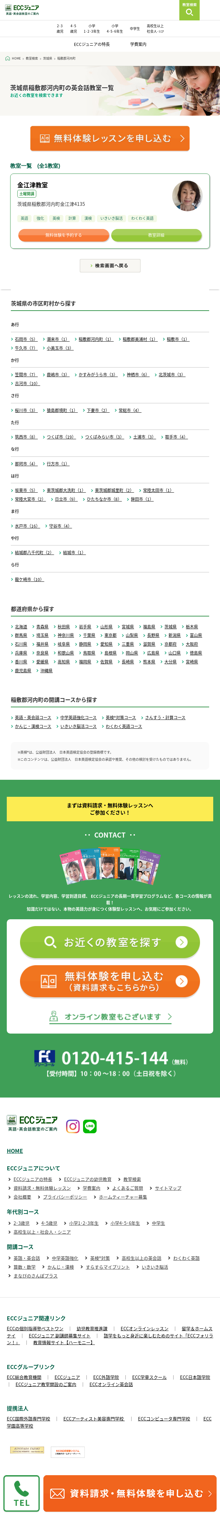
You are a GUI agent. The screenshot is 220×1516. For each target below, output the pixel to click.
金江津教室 (32, 185)
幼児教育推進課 (92, 1328)
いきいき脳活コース (78, 726)
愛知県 (106, 644)
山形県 (106, 627)
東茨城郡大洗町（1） (66, 490)
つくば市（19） (61, 437)
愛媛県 (42, 662)
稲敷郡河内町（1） (96, 339)
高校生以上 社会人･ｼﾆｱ (155, 28)
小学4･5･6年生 (125, 1223)
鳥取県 (89, 653)
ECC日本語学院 (195, 1377)
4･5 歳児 (73, 28)
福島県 (149, 627)
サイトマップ (168, 1188)
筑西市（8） (26, 437)
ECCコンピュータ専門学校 (164, 1418)
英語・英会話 (27, 1258)
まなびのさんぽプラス (36, 1275)
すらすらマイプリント (108, 1267)
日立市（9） (66, 499)
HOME (15, 1151)
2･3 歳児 (60, 28)
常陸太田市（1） (158, 490)
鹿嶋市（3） (58, 375)
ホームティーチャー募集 (123, 1196)
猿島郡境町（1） (62, 410)
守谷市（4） (60, 526)
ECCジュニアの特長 (92, 44)
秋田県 (64, 627)
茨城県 (170, 627)
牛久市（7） (26, 348)
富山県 (196, 635)
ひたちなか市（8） (104, 499)
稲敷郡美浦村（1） (140, 339)
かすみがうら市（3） (98, 375)
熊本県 (149, 662)
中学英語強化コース (78, 717)
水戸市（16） (27, 526)
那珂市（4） (26, 464)
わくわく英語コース (124, 726)
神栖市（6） (138, 375)
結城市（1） (74, 552)
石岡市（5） (26, 339)
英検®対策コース (121, 717)
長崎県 (128, 662)
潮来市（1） (58, 339)
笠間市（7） (26, 375)
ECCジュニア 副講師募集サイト (60, 1335)
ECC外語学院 (106, 1377)
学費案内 (138, 44)
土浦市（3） (144, 437)
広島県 (153, 653)
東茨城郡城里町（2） (114, 490)
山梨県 (132, 635)
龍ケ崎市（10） (29, 579)
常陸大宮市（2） (30, 499)
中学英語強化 (65, 1258)
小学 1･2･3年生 (92, 28)
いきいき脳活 (155, 1267)
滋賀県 (149, 644)
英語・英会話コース (33, 717)
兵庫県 (21, 653)
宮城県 (128, 627)
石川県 (21, 644)
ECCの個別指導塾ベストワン (35, 1328)
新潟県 (174, 635)
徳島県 (196, 653)
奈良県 (42, 653)
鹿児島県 (23, 671)
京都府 (170, 644)
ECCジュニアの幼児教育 (88, 1179)
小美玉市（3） (60, 348)
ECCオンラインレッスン (144, 1328)
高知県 (64, 662)
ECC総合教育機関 (24, 1377)
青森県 (42, 627)
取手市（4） (176, 437)
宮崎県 (192, 662)
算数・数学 (25, 1267)
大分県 (170, 662)
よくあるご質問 (127, 1188)
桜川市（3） (26, 410)
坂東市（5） (26, 490)
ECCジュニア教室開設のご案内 (46, 1384)
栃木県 (192, 627)
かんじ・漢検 (60, 1267)
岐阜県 (64, 644)
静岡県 (85, 644)
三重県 (128, 644)
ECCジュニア (67, 1377)
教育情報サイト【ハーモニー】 (64, 1342)
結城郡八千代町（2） (34, 552)
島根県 (110, 653)
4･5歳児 (49, 1223)
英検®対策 (100, 1258)
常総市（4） (130, 410)
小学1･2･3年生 (84, 1223)
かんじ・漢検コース (33, 726)
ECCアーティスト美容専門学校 (94, 1418)
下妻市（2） (98, 410)
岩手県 (85, 627)
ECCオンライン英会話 (111, 1384)
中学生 (135, 28)
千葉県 (89, 635)
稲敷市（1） (178, 339)
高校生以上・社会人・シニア (42, 1232)
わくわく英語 (186, 1258)
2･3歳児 (21, 1223)
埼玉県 (42, 635)
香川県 (21, 662)
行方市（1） (58, 464)
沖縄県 (46, 671)
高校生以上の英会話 (141, 1258)
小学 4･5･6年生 (115, 28)
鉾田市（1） (142, 499)
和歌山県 (66, 653)
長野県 (153, 635)
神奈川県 (66, 635)
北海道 (21, 627)
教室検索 (132, 1179)
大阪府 (192, 644)
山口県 (174, 653)
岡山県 (132, 653)
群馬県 (21, 635)
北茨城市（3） (172, 375)
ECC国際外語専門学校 (28, 1418)
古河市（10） (27, 383)
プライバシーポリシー (65, 1196)
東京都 (110, 635)
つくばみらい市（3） (104, 437)
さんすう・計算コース (165, 717)
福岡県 (85, 662)
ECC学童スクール (149, 1377)
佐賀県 (106, 662)
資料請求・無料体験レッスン (42, 1188)
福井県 (42, 644)
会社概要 (22, 1196)
